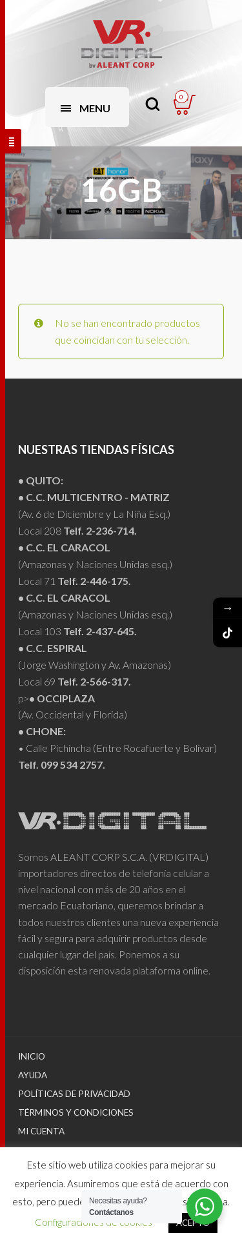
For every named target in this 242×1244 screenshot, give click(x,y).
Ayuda (32, 1075)
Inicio (31, 1056)
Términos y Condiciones (76, 1112)
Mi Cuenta (41, 1131)
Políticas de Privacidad (74, 1094)
